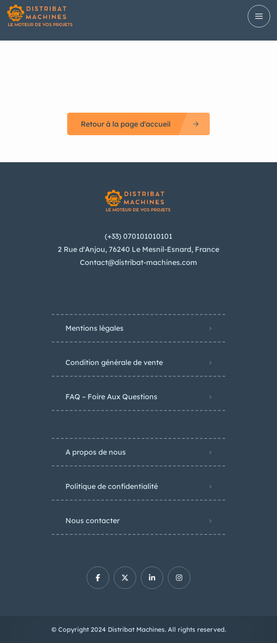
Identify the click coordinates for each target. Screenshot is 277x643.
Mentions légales (94, 328)
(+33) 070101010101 (138, 236)
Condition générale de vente (114, 362)
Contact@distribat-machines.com (138, 262)
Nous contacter (92, 520)
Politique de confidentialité (111, 486)
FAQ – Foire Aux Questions (111, 396)
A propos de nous (95, 451)
